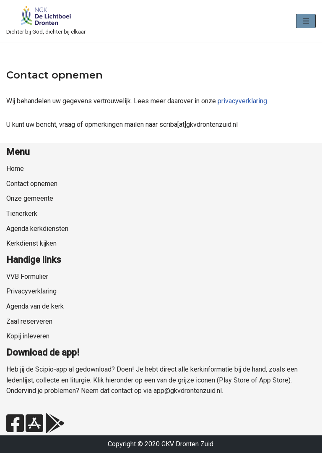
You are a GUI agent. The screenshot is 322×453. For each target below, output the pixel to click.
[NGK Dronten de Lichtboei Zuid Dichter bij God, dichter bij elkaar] (46, 21)
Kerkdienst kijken (31, 243)
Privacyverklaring (31, 291)
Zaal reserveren (29, 321)
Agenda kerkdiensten (37, 229)
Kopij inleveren (27, 336)
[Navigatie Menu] (306, 21)
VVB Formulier (27, 276)
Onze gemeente (29, 198)
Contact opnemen (31, 184)
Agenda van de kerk (35, 306)
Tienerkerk (21, 213)
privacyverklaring (242, 101)
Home (15, 169)
